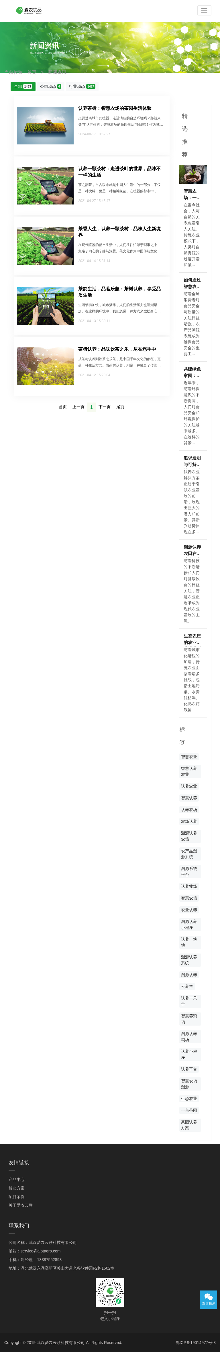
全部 (23, 86)
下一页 (105, 407)
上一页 (78, 407)
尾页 (120, 407)
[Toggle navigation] (204, 10)
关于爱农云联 (21, 1205)
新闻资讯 (57, 72)
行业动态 (82, 86)
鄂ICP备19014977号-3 (196, 1342)
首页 (31, 72)
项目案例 (17, 1196)
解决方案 (17, 1188)
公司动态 (50, 86)
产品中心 (17, 1179)
